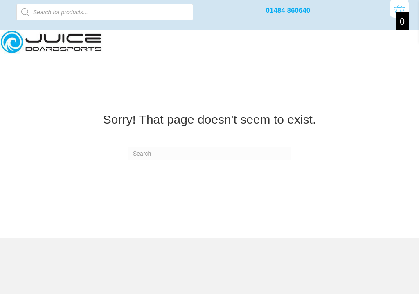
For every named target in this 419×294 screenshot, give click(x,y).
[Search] (209, 153)
